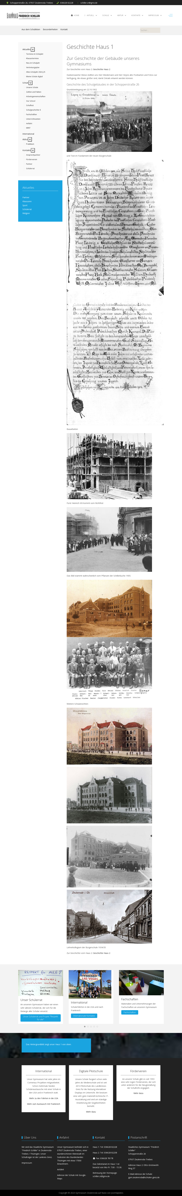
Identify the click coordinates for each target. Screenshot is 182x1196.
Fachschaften (130, 1012)
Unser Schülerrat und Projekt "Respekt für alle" (40, 1018)
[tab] (84, 1026)
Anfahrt (60, 1169)
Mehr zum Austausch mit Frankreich (43, 1104)
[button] (40, 982)
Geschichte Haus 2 (101, 69)
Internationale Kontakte (84, 1015)
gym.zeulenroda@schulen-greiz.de (144, 1177)
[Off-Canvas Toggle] (170, 15)
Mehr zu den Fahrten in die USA (43, 1098)
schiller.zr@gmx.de (88, 2)
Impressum (27, 1162)
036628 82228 (66, 2)
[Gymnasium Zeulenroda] (23, 15)
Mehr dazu (91, 1111)
